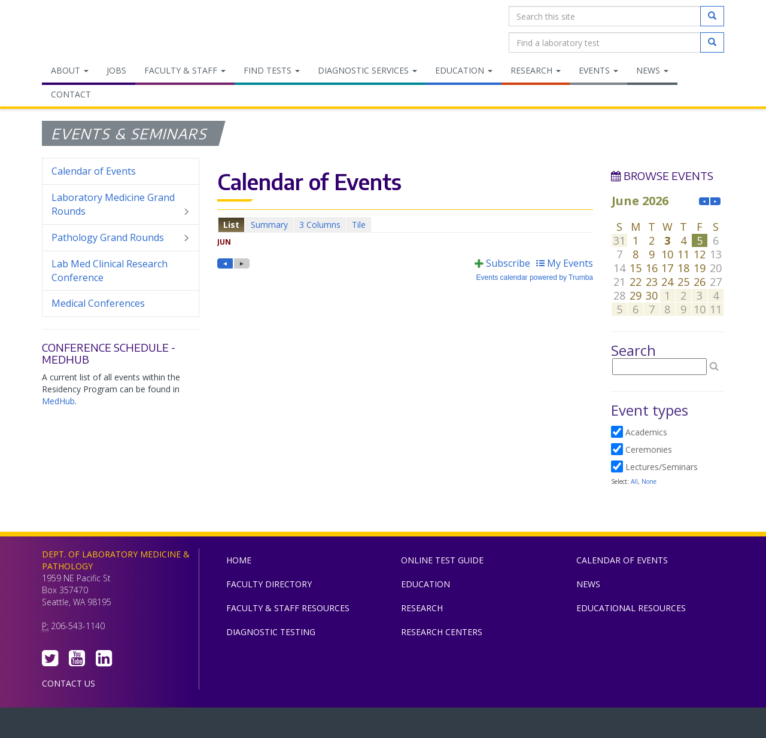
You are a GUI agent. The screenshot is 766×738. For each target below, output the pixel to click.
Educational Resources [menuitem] (631, 608)
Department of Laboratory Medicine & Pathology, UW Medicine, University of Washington (103, 29)
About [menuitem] (70, 70)
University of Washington (434, 725)
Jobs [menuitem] (116, 70)
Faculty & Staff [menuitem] (185, 70)
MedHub (58, 401)
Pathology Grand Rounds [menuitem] (120, 238)
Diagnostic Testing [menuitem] (270, 632)
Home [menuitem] (238, 560)
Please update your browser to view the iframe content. (405, 224)
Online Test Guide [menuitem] (442, 560)
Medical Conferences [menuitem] (98, 303)
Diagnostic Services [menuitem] (367, 70)
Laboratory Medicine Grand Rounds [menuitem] (120, 204)
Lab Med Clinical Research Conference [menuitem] (109, 270)
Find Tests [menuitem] (272, 70)
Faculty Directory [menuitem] (269, 584)
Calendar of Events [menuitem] (93, 171)
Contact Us (68, 683)
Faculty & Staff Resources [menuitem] (287, 608)
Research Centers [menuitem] (441, 632)
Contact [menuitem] (71, 94)
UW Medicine (284, 725)
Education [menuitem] (464, 70)
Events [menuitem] (598, 70)
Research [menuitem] (535, 70)
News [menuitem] (652, 70)
